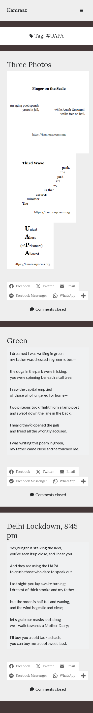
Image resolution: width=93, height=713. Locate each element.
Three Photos (29, 64)
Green (17, 340)
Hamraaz (17, 10)
